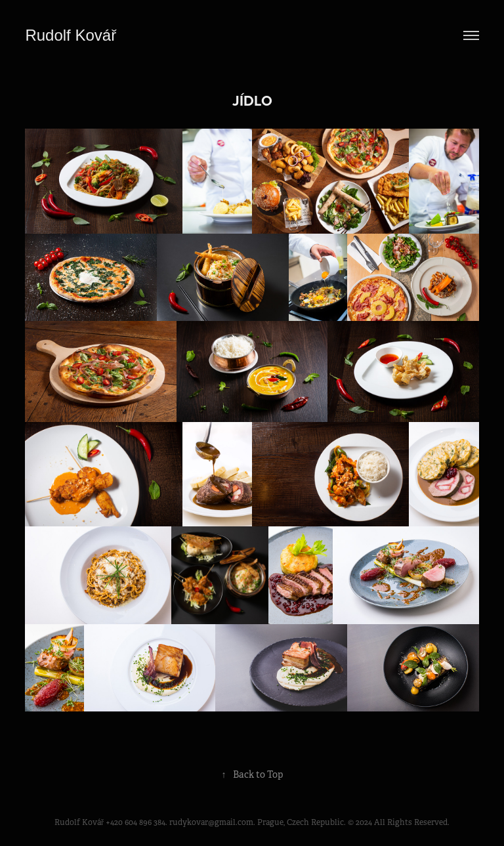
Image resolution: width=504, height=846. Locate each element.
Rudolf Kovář (72, 35)
